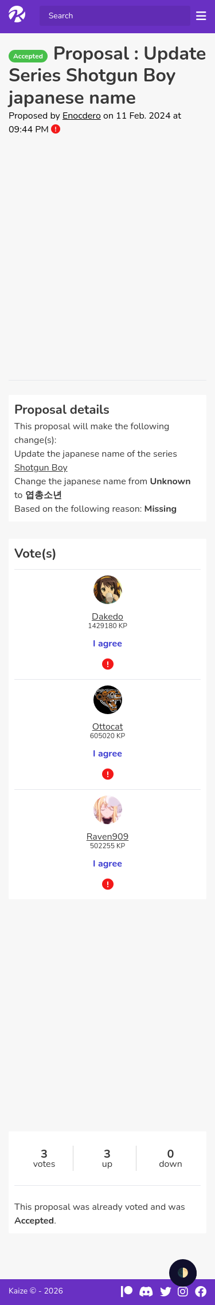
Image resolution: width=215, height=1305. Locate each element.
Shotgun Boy (41, 467)
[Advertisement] (107, 258)
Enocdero (81, 115)
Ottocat (107, 726)
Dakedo (107, 616)
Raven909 (108, 836)
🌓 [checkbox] (183, 1273)
